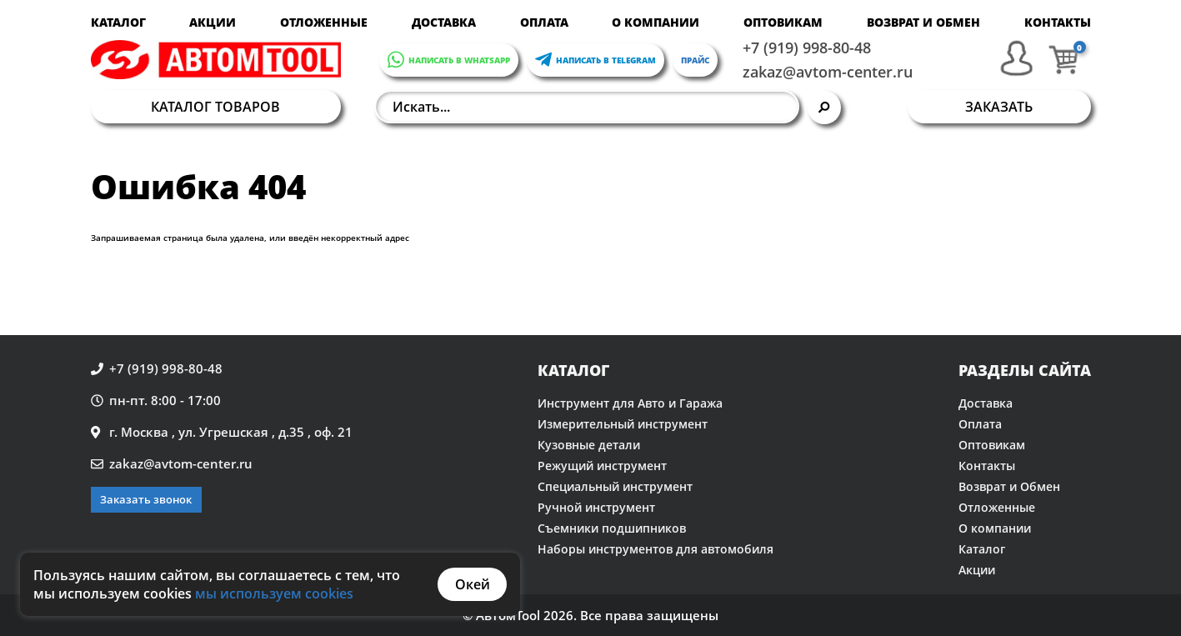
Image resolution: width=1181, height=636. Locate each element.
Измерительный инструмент (623, 424)
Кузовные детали (589, 445)
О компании (655, 22)
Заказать (999, 107)
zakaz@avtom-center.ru (828, 72)
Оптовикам (783, 22)
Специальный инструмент (615, 486)
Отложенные (324, 22)
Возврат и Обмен (923, 22)
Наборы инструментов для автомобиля (655, 549)
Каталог (118, 22)
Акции (212, 22)
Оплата (544, 22)
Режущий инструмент (602, 465)
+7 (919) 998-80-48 (807, 48)
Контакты (1057, 22)
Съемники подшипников (612, 528)
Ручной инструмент (596, 507)
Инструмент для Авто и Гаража (630, 403)
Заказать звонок (146, 499)
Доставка (444, 22)
